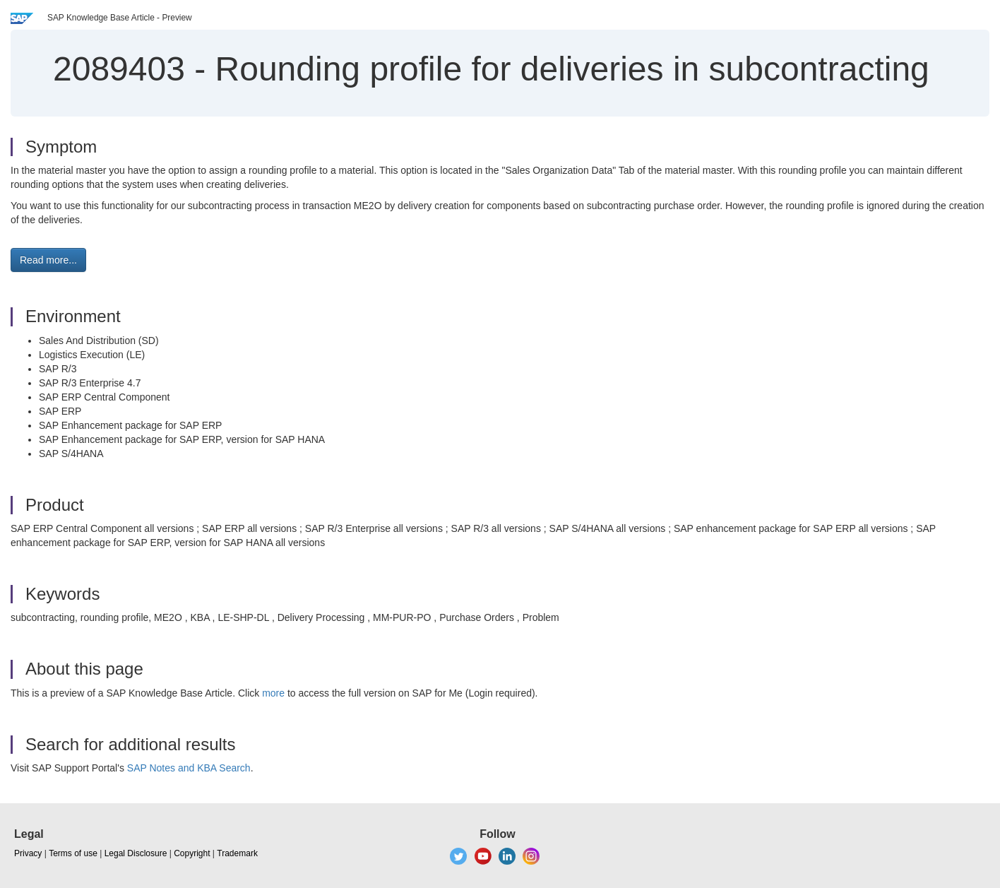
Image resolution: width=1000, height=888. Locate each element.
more (273, 693)
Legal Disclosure (136, 853)
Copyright (192, 853)
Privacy (28, 853)
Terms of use (73, 853)
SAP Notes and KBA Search (189, 768)
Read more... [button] (48, 260)
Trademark (237, 853)
